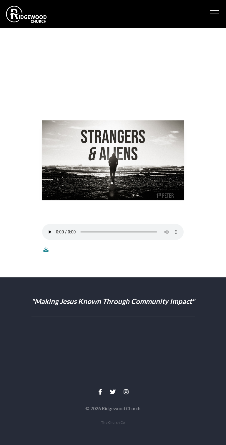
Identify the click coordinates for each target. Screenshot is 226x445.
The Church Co (113, 422)
